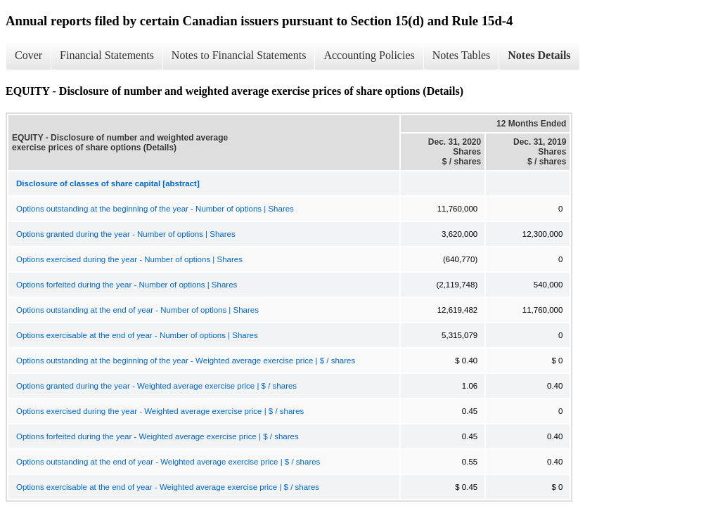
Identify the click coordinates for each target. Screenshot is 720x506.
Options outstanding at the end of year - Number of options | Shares (137, 310)
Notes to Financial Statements (239, 55)
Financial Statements (107, 55)
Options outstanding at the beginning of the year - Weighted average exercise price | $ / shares (185, 360)
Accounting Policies (368, 55)
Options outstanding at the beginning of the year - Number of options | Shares (155, 209)
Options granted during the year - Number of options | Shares (126, 234)
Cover (28, 55)
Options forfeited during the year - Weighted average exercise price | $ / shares (157, 436)
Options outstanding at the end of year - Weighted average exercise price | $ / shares (168, 462)
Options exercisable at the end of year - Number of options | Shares (137, 335)
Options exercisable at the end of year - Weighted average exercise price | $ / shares (167, 487)
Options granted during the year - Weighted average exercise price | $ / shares (156, 386)
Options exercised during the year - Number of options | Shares (129, 259)
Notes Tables (461, 55)
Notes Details (539, 55)
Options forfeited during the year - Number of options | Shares (126, 284)
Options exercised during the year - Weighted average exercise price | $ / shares (160, 411)
